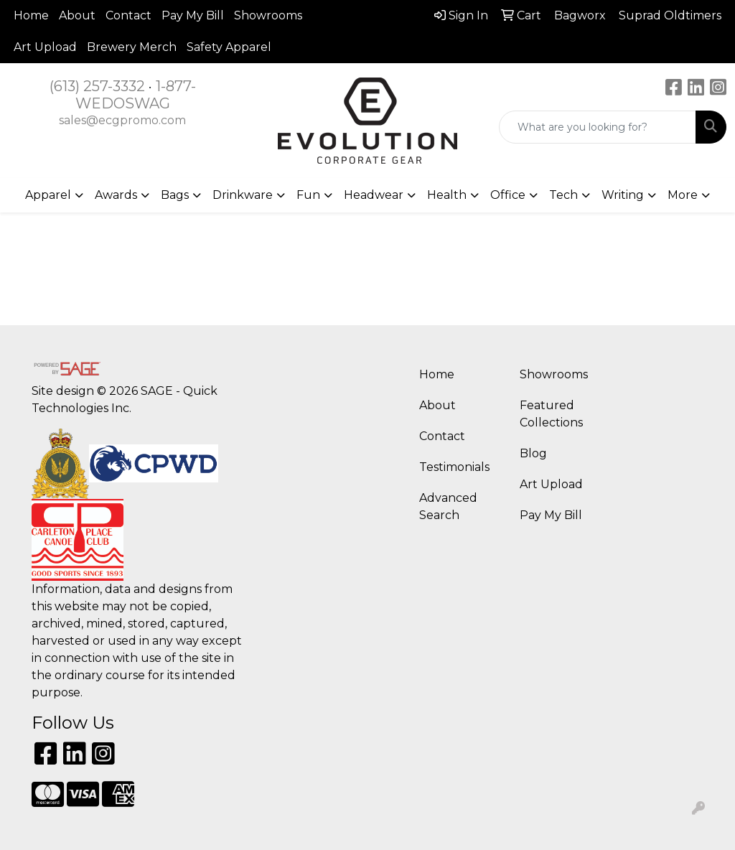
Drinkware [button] (242, 195)
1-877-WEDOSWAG (135, 95)
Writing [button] (622, 195)
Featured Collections (551, 413)
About (77, 15)
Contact (128, 15)
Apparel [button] (48, 195)
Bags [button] (175, 195)
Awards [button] (116, 195)
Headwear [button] (373, 195)
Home (31, 15)
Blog (533, 453)
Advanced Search (448, 506)
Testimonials (454, 467)
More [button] (683, 195)
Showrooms (268, 15)
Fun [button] (308, 195)
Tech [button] (563, 195)
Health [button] (447, 195)
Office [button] (507, 195)
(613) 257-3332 (97, 86)
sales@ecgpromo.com (122, 120)
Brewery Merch (132, 47)
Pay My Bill (192, 15)
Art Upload (45, 47)
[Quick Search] (597, 127)
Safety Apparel (229, 47)
